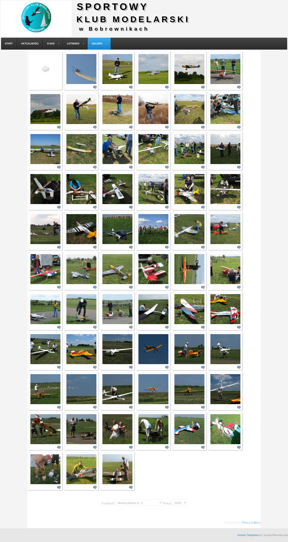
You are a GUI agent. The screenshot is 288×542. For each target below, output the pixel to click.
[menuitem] (9, 44)
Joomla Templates (248, 535)
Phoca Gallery (251, 522)
